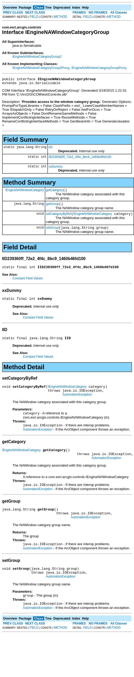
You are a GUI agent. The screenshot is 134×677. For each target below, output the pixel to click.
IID (51, 149)
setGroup (52, 232)
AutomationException (77, 404)
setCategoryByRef (58, 218)
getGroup (52, 207)
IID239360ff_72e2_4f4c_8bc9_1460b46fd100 (80, 158)
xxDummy (55, 168)
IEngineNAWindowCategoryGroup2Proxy (40, 68)
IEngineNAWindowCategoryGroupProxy (98, 68)
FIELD (34, 17)
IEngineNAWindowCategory (24, 192)
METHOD (60, 17)
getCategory (54, 192)
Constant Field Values (27, 284)
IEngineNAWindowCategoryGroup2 (36, 56)
